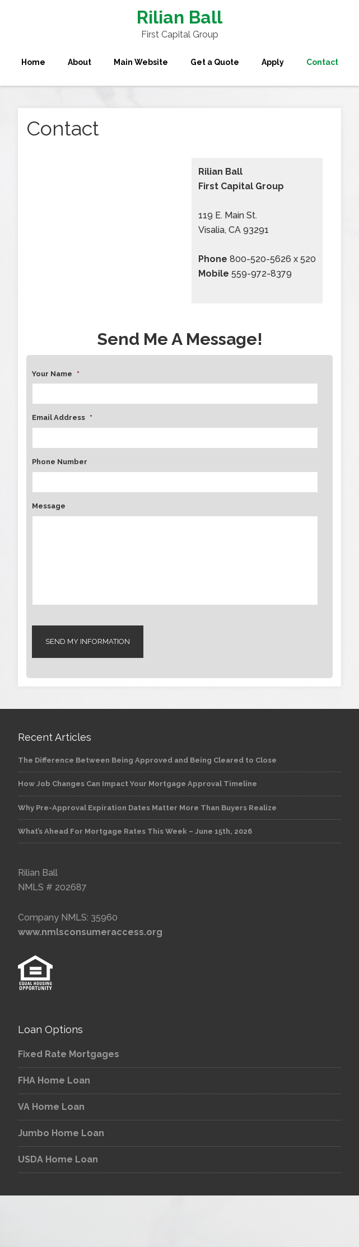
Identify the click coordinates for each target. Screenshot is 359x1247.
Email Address (62, 417)
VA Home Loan (51, 1106)
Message (49, 506)
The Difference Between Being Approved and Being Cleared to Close (147, 760)
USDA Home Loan (58, 1159)
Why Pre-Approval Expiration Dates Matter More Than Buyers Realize (147, 808)
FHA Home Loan (54, 1080)
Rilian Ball (179, 17)
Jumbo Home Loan (61, 1133)
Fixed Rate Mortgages (68, 1054)
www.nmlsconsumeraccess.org (90, 932)
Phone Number (59, 461)
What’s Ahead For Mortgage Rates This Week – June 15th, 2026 (135, 831)
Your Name (56, 374)
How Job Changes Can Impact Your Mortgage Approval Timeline (137, 783)
